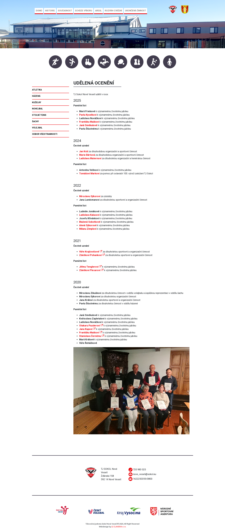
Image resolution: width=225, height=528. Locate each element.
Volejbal (37, 128)
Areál (98, 10)
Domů (39, 10)
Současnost (65, 10)
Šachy (35, 121)
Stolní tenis (39, 115)
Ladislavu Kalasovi (89, 215)
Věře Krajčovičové (90, 251)
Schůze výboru (83, 10)
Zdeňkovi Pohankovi (92, 255)
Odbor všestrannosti (44, 134)
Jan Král (83, 151)
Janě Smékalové (88, 125)
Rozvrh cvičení (113, 10)
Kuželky (36, 102)
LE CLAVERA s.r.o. (118, 527)
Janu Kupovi (87, 329)
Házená (36, 96)
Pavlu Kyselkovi (87, 114)
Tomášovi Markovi (89, 173)
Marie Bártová (87, 155)
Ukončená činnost (135, 10)
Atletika (37, 90)
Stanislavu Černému (91, 336)
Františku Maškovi (90, 332)
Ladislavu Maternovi (90, 158)
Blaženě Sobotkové (89, 221)
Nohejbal (37, 108)
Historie (50, 10)
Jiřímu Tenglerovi (90, 266)
